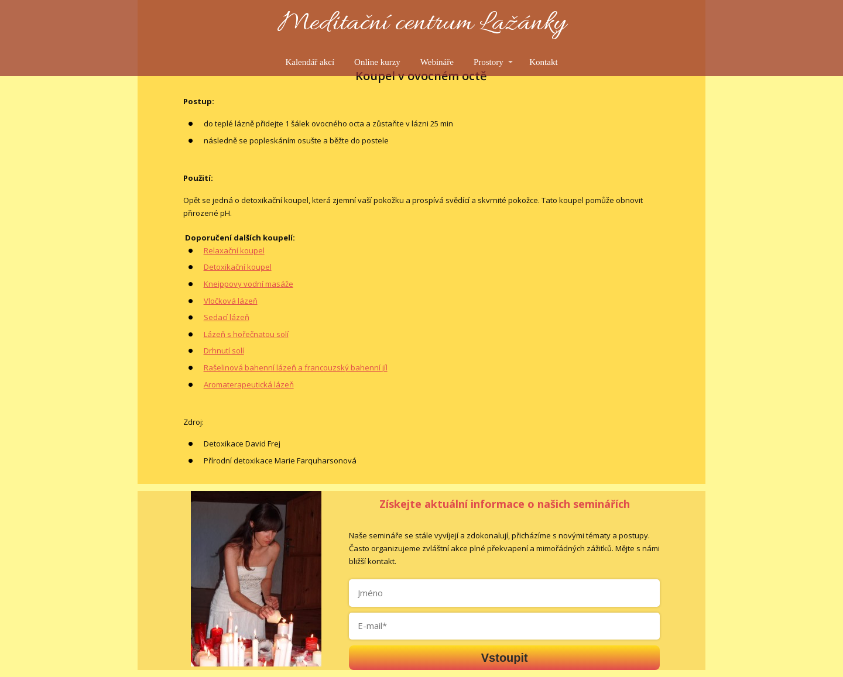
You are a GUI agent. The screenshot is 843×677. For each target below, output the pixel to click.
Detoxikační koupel (238, 267)
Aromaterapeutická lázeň (249, 384)
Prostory (488, 62)
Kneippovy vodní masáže (248, 284)
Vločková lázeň (231, 300)
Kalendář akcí (309, 62)
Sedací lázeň (226, 317)
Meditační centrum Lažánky (421, 24)
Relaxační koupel (234, 250)
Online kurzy (377, 62)
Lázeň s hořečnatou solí (246, 334)
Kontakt (543, 62)
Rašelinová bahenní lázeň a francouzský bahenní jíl (296, 367)
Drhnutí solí (224, 350)
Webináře (437, 62)
